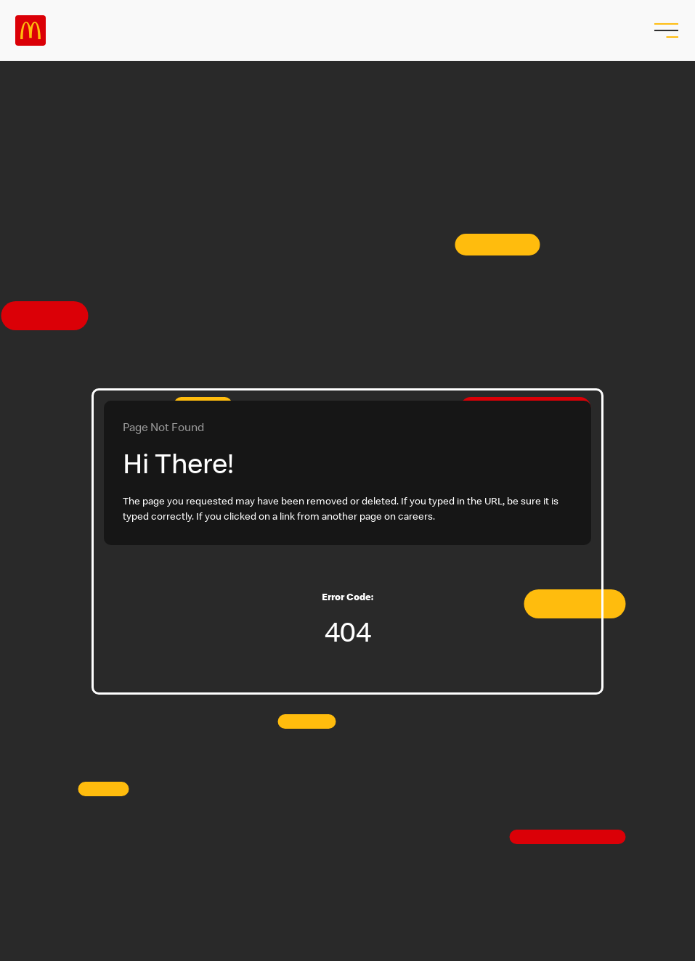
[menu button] (664, 30)
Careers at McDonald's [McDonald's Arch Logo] (30, 30)
